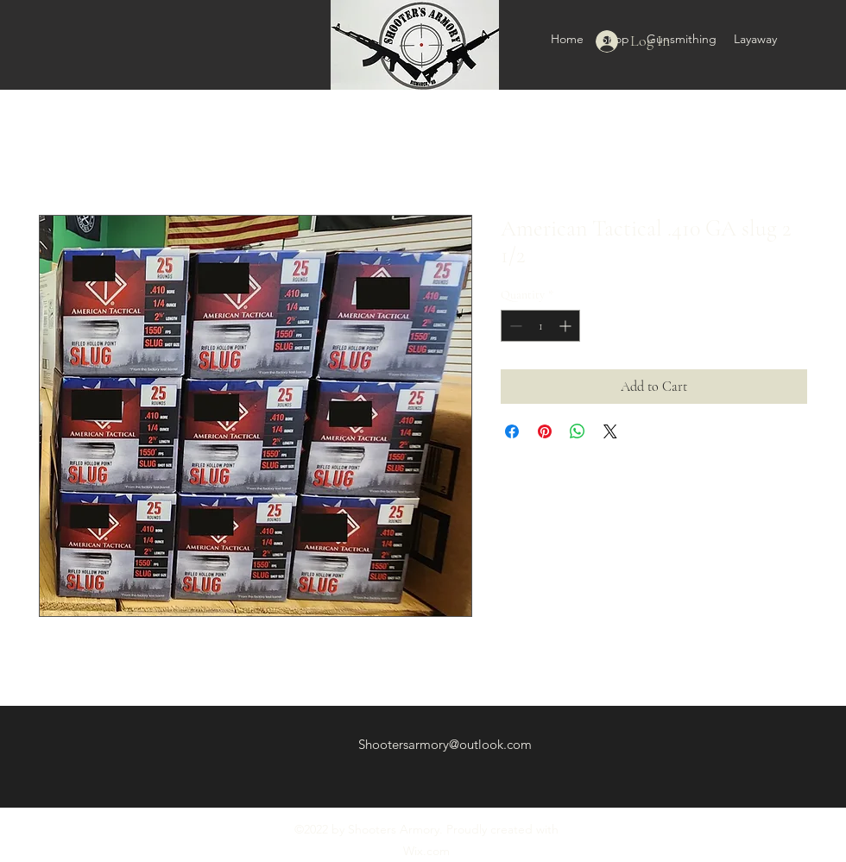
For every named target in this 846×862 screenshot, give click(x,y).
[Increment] (567, 326)
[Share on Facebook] (512, 431)
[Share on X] (610, 431)
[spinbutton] (540, 326)
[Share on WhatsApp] (577, 431)
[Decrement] (514, 326)
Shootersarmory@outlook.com (445, 744)
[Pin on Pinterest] (544, 431)
